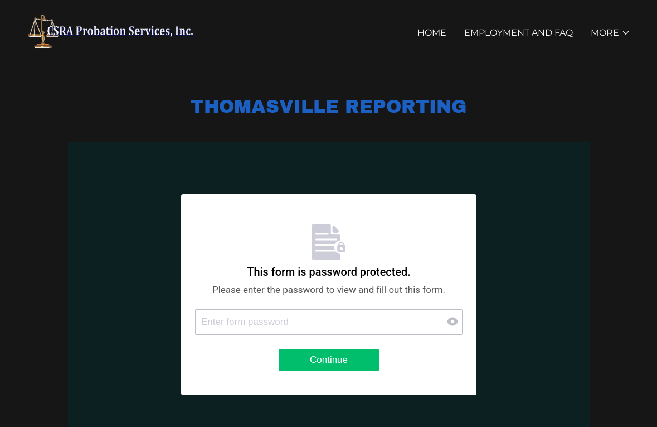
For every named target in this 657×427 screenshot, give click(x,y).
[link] (112, 30)
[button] (610, 33)
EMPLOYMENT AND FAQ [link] (518, 32)
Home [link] (431, 32)
